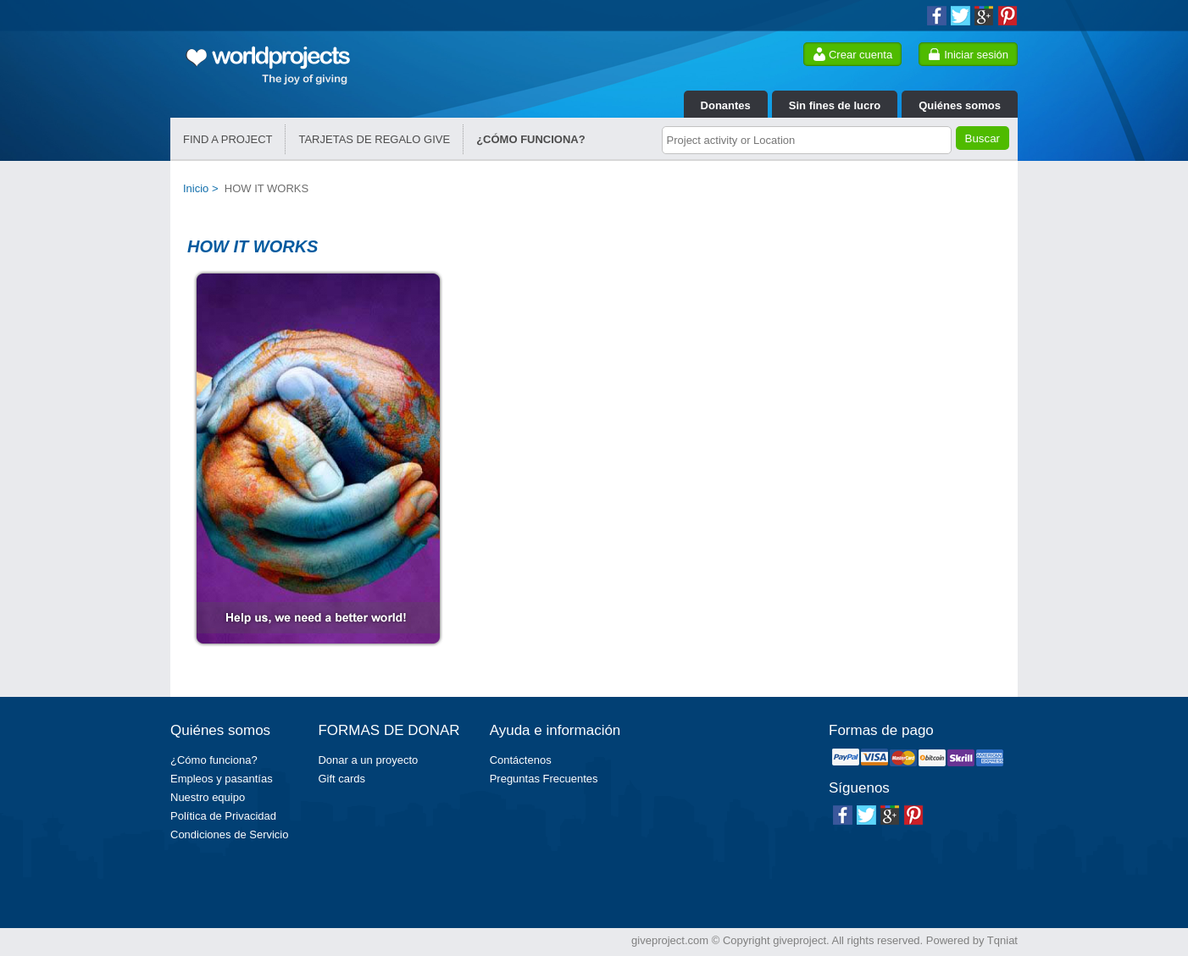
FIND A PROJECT (227, 139)
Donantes (726, 105)
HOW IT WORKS (266, 188)
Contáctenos (521, 760)
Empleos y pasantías (221, 778)
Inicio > (204, 188)
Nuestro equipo (207, 797)
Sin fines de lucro (834, 105)
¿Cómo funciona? (214, 760)
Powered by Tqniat (972, 940)
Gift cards (341, 778)
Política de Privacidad (223, 816)
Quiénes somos (960, 105)
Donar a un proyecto (368, 760)
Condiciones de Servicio (229, 834)
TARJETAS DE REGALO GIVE (374, 139)
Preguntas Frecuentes (544, 778)
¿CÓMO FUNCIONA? (531, 139)
